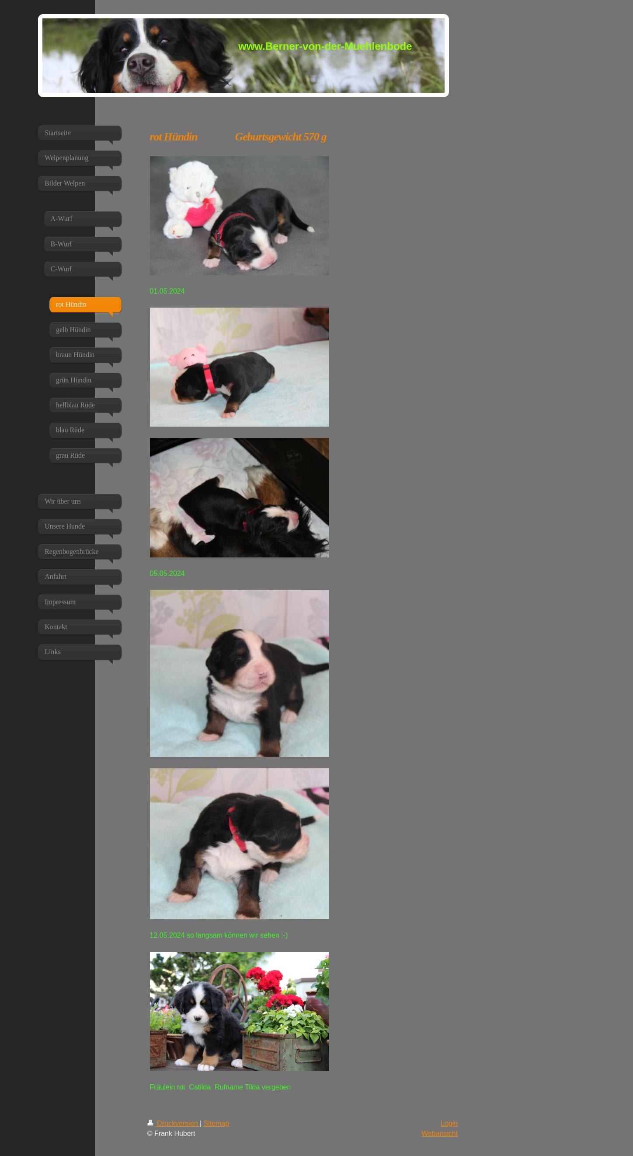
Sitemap (217, 1123)
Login (449, 1123)
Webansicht (439, 1133)
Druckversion (173, 1123)
